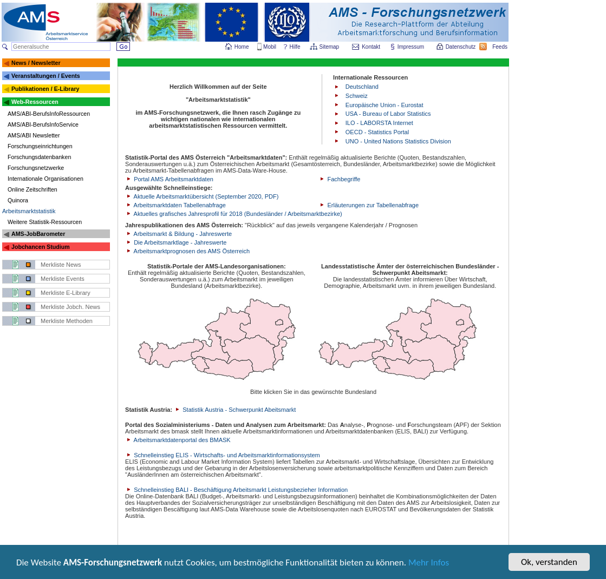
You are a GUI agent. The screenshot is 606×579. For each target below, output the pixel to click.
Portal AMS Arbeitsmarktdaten (169, 179)
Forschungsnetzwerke (36, 168)
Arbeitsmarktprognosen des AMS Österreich (187, 251)
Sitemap (330, 47)
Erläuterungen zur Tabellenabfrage (368, 205)
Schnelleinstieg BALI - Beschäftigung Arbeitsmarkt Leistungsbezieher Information (236, 489)
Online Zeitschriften (32, 189)
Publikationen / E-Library (45, 88)
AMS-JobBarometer (38, 234)
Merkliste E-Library (65, 293)
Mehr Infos (428, 563)
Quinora (18, 200)
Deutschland (362, 86)
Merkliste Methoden (67, 321)
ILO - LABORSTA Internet (379, 123)
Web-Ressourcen (34, 101)
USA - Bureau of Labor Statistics (388, 113)
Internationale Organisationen (45, 178)
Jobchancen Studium (40, 247)
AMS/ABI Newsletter (34, 135)
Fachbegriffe (339, 179)
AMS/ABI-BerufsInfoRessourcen (49, 113)
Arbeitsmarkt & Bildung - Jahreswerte (178, 234)
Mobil (269, 47)
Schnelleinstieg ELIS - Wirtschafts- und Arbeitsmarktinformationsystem (222, 455)
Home (241, 47)
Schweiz (357, 96)
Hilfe (295, 47)
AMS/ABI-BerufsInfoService (43, 124)
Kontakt (371, 47)
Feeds (500, 47)
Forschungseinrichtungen (40, 146)
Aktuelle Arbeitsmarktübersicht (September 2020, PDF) (201, 196)
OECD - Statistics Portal (377, 132)
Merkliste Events (62, 278)
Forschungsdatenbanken (39, 157)
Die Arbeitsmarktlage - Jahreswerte (175, 242)
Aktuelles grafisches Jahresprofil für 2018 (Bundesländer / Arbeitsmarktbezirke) (233, 213)
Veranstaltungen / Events (45, 76)
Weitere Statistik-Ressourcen (45, 222)
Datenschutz (461, 47)
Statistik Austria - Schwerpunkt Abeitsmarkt (235, 409)
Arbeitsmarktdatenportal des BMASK (178, 440)
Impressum (411, 47)
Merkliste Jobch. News (70, 307)
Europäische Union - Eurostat (384, 105)
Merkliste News (61, 264)
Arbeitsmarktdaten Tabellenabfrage (175, 205)
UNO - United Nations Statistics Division (398, 141)
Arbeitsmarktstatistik (28, 211)
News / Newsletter (36, 63)
